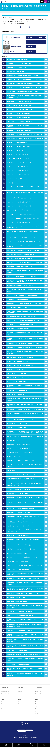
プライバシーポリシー (13, 718)
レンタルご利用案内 (38, 687)
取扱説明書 (40, 37)
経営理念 (36, 703)
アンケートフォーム (29, 730)
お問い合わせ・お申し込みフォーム (21, 730)
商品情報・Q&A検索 (5, 687)
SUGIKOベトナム (27, 737)
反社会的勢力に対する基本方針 (30, 718)
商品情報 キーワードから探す (5, 689)
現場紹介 (19, 699)
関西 (1, 708)
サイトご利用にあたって (21, 718)
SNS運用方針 (37, 718)
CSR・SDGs (36, 713)
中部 (1, 706)
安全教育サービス (20, 691)
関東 (1, 701)
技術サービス (20, 689)
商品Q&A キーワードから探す (5, 693)
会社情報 (36, 699)
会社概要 (36, 706)
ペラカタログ (30, 37)
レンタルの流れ (37, 689)
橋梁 (18, 703)
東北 (1, 703)
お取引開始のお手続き (38, 691)
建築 (18, 701)
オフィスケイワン (33, 737)
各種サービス (20, 687)
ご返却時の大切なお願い (38, 693)
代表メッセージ (37, 701)
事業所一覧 (3, 699)
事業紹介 (36, 708)
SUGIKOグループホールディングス (18, 737)
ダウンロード (20, 693)
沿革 (35, 711)
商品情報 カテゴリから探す (5, 691)
